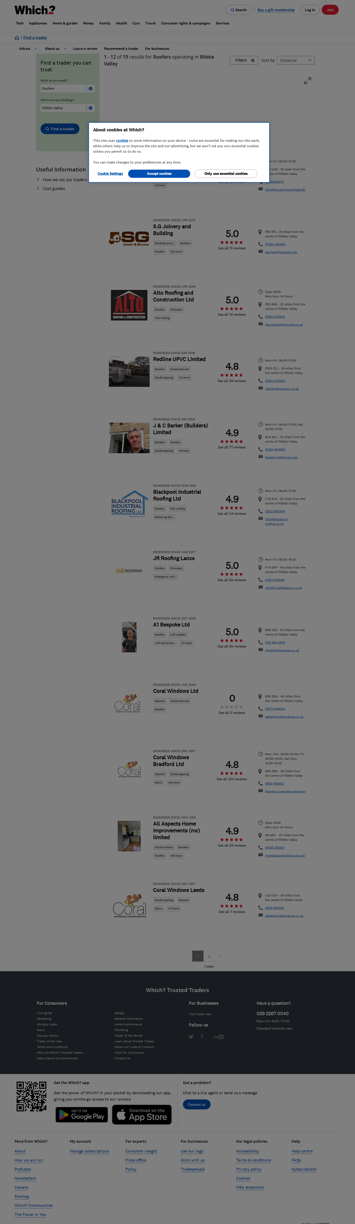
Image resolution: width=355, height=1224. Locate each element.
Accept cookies (159, 173)
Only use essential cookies (226, 173)
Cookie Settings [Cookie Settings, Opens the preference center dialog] (110, 173)
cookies (122, 140)
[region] (179, 152)
